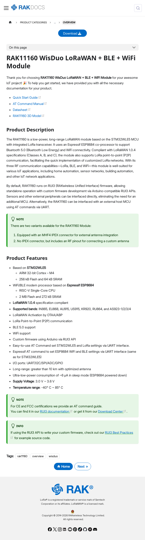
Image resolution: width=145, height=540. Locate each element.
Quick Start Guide (27, 97)
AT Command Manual (30, 104)
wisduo (53, 456)
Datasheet (22, 110)
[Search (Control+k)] (138, 8)
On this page (18, 47)
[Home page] (10, 22)
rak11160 (22, 456)
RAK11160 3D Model (29, 116)
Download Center (112, 411)
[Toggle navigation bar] (6, 8)
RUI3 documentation (56, 411)
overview (38, 456)
